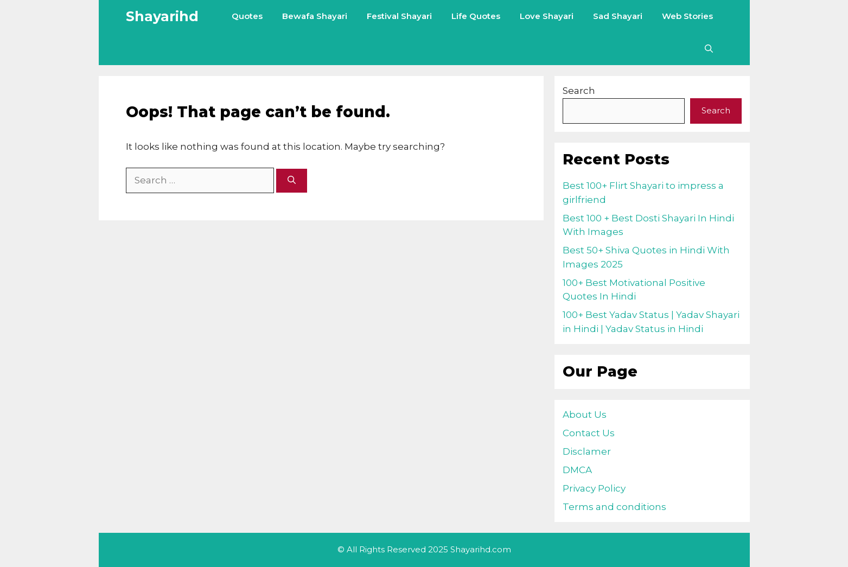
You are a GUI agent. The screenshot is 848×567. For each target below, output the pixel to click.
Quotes (247, 16)
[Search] (291, 181)
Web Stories (687, 16)
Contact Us (589, 433)
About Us (585, 414)
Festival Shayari (399, 16)
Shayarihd (162, 16)
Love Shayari (546, 16)
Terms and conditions (614, 506)
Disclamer (587, 451)
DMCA (577, 469)
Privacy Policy (594, 488)
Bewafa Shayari (314, 16)
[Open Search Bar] (709, 49)
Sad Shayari (617, 16)
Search (579, 90)
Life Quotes (475, 16)
